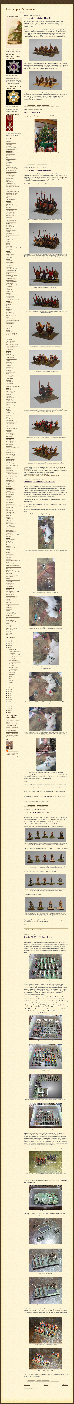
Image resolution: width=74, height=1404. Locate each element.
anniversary (8, 176)
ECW (7, 310)
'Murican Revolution (11, 143)
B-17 (7, 197)
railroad (8, 517)
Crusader (8, 294)
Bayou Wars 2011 (10, 212)
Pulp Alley (8, 510)
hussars (7, 389)
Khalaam (8, 412)
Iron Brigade (9, 400)
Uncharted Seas (9, 581)
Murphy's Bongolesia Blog (12, 733)
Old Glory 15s (9, 471)
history (7, 384)
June (10, 678)
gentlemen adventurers (11, 359)
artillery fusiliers (10, 189)
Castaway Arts (9, 254)
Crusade (8, 293)
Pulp (7, 508)
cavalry (7, 257)
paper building (9, 488)
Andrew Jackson (10, 175)
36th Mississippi (10, 154)
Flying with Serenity (11, 333)
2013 (9, 701)
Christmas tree (9, 262)
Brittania (8, 243)
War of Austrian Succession (12, 604)
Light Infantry (9, 423)
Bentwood (8, 218)
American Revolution (11, 172)
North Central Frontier (11, 465)
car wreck (8, 249)
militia (7, 450)
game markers (9, 355)
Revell (7, 525)
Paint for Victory (10, 481)
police (7, 500)
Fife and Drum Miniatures (12, 320)
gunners (8, 370)
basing (7, 207)
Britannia (8, 239)
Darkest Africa (9, 297)
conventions (9, 286)
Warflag (8, 605)
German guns (9, 362)
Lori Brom (8, 430)
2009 (9, 708)
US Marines (9, 586)
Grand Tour (8, 365)
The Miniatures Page (11, 736)
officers (8, 468)
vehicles (8, 589)
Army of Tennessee (10, 184)
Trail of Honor (9, 576)
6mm (7, 155)
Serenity (8, 546)
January (11, 687)
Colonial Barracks (10, 268)
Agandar (8, 162)
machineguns (9, 433)
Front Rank (8, 351)
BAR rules (8, 204)
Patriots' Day (9, 492)
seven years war (9, 547)
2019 (9, 689)
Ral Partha (8, 518)
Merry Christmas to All (14, 654)
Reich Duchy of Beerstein (12, 735)
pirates (7, 497)
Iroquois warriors (10, 402)
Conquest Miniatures (11, 284)
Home (46, 1385)
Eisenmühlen (9, 313)
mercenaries (9, 442)
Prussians (8, 507)
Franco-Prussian (10, 341)
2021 (9, 645)
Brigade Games (9, 238)
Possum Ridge (9, 502)
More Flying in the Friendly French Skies (39, 482)
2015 (9, 697)
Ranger (7, 520)
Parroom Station (10, 489)
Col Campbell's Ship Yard (12, 723)
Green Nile (8, 367)
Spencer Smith (9, 554)
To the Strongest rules (11, 575)
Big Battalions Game (11, 221)
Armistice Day (9, 181)
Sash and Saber (9, 539)
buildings (8, 244)
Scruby (7, 544)
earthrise (8, 309)
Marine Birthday (10, 434)
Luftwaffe (8, 431)
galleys (7, 352)
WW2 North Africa (10, 628)
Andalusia (8, 173)
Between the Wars (10, 220)
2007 (9, 712)
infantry (8, 399)
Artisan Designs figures (11, 191)
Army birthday (9, 183)
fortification (9, 338)
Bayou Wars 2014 (10, 215)
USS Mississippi (10, 588)
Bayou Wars (9, 210)
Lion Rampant (9, 425)
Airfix (7, 163)
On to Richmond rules (11, 475)
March (11, 684)
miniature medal (10, 455)
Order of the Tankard (11, 476)
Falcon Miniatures (10, 318)
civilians (8, 267)
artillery (8, 188)
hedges (7, 373)
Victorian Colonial (10, 596)
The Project (8, 570)
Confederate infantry (11, 281)
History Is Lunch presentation (13, 386)
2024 (9, 640)
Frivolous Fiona (9, 349)
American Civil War (10, 168)
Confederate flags (10, 280)
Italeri (7, 404)
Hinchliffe (8, 380)
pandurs (8, 486)
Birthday (8, 225)
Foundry (8, 339)
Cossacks (8, 289)
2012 (9, 703)
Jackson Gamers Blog (11, 730)
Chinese (8, 259)
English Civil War (10, 315)
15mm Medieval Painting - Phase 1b (37, 18)
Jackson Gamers (10, 405)
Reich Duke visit (10, 523)
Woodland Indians (10, 621)
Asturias (8, 196)
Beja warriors (9, 217)
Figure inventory (10, 323)
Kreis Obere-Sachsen (11, 418)
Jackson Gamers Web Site (12, 732)
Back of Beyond (10, 199)
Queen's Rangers (10, 513)
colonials (8, 273)
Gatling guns (9, 357)
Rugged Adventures (10, 531)
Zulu (7, 634)
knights (7, 415)
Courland (8, 291)
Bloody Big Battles (10, 230)
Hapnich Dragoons (10, 371)
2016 (9, 695)
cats (7, 255)
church (7, 263)
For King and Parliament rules (13, 334)
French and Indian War (11, 344)
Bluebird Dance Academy (12, 234)
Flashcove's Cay (10, 728)
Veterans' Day (9, 594)
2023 (9, 641)
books (7, 236)
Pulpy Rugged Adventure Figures (36, 812)
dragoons (8, 305)
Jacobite (8, 407)
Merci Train (9, 444)
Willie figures (9, 615)
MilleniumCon (9, 452)
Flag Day (8, 330)
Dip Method (9, 302)
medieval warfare (10, 438)
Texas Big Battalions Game (12, 565)
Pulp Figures (9, 512)
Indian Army (9, 397)
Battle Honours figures (11, 209)
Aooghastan (9, 178)
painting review (9, 484)
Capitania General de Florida (12, 247)
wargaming (8, 607)
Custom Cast (9, 296)
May (10, 680)
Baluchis (8, 202)
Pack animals (9, 480)
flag (7, 328)
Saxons (7, 541)
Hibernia (8, 376)
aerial (7, 160)
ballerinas (8, 201)
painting (8, 483)
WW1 (7, 623)
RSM (7, 528)
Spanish (8, 552)
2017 (9, 693)
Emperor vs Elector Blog (12, 727)
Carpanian (8, 252)
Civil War (8, 265)
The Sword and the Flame (12, 571)
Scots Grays (9, 542)
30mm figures (9, 152)
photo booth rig (9, 494)
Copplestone (9, 288)
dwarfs (7, 307)
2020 (9, 647)
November (11, 670)
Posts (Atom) (34, 1388)
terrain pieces (9, 563)
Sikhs (7, 549)
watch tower (9, 608)
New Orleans (9, 463)
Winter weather (9, 620)
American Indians (10, 170)
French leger (9, 347)
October (11, 672)
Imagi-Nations (9, 391)
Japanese (8, 410)
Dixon (7, 304)
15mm (7, 146)
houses (7, 388)
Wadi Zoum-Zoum (10, 597)
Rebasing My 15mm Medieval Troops (38, 937)
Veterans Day (9, 592)
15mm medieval (10, 147)
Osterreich (8, 478)
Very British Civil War (11, 591)
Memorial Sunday (10, 441)
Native (7, 462)
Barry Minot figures (10, 205)
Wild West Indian (10, 613)
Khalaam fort (9, 413)
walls (7, 600)
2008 (9, 710)
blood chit (8, 228)
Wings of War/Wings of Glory (13, 617)
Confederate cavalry (10, 278)
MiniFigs (8, 457)
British (7, 241)
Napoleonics (9, 460)
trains (7, 578)
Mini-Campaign (9, 454)
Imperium (8, 392)
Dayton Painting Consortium (12, 299)
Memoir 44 (8, 439)
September (12, 674)
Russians (8, 533)
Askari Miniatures (10, 194)
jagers (7, 409)
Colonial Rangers (10, 271)
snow (7, 550)
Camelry (8, 246)
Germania (8, 363)
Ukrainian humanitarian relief (13, 580)
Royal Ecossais (9, 526)
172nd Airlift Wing (10, 149)
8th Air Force (9, 157)
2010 (9, 706)
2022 (9, 643)
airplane (8, 165)
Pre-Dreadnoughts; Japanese (12, 505)
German (8, 360)
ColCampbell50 (13, 751)
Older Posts (65, 1385)
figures (7, 325)
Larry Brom (9, 420)
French (7, 342)
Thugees (8, 573)
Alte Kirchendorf (10, 167)
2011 (9, 705)
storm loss (8, 558)
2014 (9, 699)
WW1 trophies (9, 625)
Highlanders (9, 378)
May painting (9, 436)
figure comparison (10, 321)
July (10, 676)
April (10, 682)
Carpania (8, 251)
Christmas (8, 260)
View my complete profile (12, 756)
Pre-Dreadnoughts (10, 504)
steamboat (8, 557)
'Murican (8, 141)
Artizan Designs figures (11, 193)
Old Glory (8, 470)
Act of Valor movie (10, 159)
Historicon (8, 381)
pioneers (8, 496)
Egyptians (8, 312)
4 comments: (44, 164)
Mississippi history (10, 459)
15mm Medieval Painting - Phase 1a (37, 170)
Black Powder (9, 226)
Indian (7, 396)
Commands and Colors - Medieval (42, 106)
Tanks (7, 562)
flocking (8, 331)
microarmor (9, 446)
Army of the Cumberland (12, 186)
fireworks (8, 326)
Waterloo (8, 610)
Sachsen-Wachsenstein (11, 534)
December (11, 649)
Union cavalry (9, 583)
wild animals (9, 612)
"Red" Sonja (9, 144)
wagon (7, 599)
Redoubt (8, 521)
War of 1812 (9, 602)
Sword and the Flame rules (12, 560)
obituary (8, 467)
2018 (9, 691)
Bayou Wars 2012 (10, 213)
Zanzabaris (8, 629)
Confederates (9, 283)
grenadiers (8, 368)
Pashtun (8, 491)
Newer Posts (27, 1385)
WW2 (7, 626)
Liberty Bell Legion (10, 421)
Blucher (8, 231)
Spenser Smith (9, 555)
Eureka (7, 317)
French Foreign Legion (11, 346)
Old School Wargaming (11, 473)
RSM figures (9, 530)
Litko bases (8, 426)
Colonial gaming (10, 270)
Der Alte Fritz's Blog (11, 725)
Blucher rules (9, 233)
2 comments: (45, 929)
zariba (7, 631)
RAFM (7, 515)
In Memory (8, 394)
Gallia (7, 354)
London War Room (10, 428)
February (11, 685)
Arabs (7, 180)
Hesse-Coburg (9, 375)
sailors (7, 536)
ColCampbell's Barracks (20, 9)
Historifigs (8, 383)
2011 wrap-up (9, 151)
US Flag (8, 584)
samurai (8, 538)
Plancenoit (8, 499)
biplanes (8, 223)
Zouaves (8, 633)
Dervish (8, 301)
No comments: (45, 105)
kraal (7, 417)
